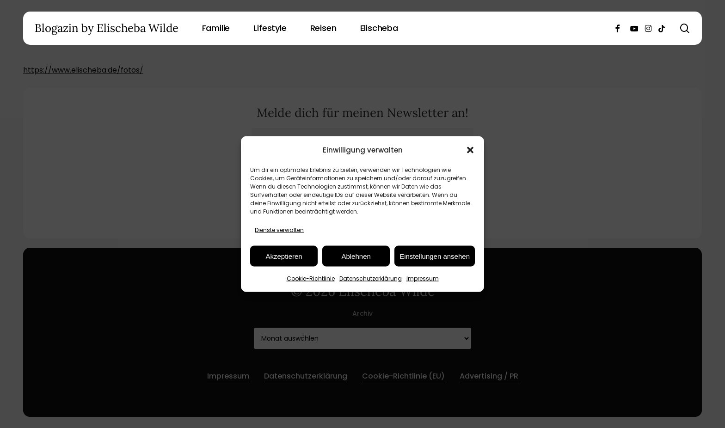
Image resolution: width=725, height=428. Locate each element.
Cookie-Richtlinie (311, 278)
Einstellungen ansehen (434, 256)
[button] (470, 149)
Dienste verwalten (279, 230)
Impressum (422, 278)
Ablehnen (355, 256)
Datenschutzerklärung (370, 278)
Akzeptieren (283, 256)
